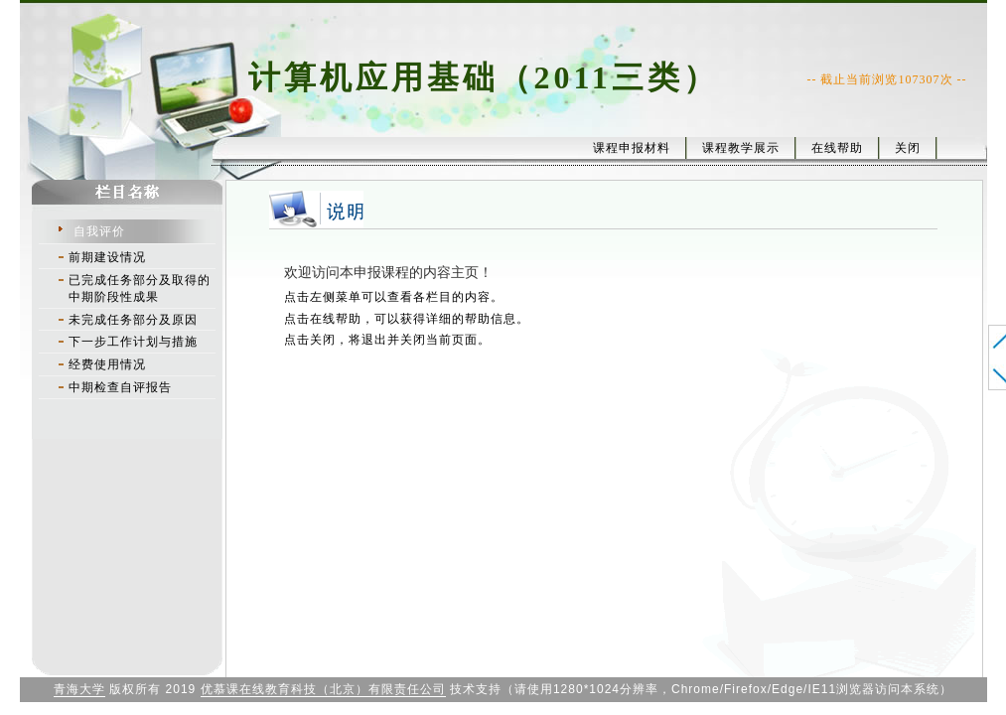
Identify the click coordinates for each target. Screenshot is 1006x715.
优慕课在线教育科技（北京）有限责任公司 (323, 689)
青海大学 (79, 689)
